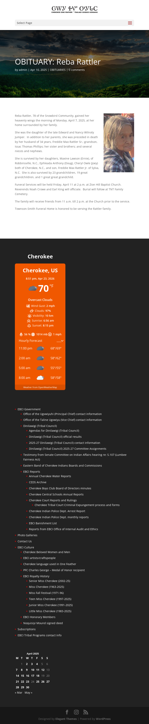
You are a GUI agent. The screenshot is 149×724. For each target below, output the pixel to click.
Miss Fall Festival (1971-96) (46, 593)
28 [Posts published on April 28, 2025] (17, 687)
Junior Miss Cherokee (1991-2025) (51, 605)
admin (23, 70)
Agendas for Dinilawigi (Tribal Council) (54, 430)
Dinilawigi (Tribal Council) (40, 426)
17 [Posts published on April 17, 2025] (32, 675)
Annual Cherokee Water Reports (50, 476)
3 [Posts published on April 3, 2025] (32, 664)
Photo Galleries (27, 535)
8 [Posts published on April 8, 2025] (22, 670)
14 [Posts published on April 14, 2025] (17, 675)
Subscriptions (27, 629)
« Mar (18, 692)
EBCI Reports (31, 471)
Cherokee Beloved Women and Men (46, 552)
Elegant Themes (66, 719)
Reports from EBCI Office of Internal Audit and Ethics (63, 529)
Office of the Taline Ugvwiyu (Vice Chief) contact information (62, 420)
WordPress (103, 719)
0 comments (77, 70)
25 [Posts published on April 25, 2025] (37, 681)
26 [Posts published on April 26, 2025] (42, 681)
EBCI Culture (26, 547)
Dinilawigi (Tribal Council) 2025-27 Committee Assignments (67, 448)
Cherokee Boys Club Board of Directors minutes (60, 488)
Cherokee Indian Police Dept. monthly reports (59, 517)
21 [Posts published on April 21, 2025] (17, 681)
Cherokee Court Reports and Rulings (53, 500)
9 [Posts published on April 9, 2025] (27, 670)
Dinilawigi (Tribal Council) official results (55, 437)
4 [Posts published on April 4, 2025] (37, 664)
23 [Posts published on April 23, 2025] (27, 681)
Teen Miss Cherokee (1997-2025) (50, 599)
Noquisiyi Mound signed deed (43, 623)
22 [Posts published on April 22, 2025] (22, 681)
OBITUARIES (58, 70)
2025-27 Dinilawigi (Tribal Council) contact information (64, 443)
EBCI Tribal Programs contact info (39, 635)
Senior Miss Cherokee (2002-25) (49, 581)
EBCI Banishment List (43, 523)
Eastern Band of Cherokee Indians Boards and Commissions (62, 465)
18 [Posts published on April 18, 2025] (37, 675)
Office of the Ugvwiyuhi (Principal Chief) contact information (62, 414)
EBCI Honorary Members (39, 617)
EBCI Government (29, 409)
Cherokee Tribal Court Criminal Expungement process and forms (77, 505)
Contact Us (25, 541)
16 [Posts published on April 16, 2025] (27, 675)
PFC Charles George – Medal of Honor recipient (54, 570)
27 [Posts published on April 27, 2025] (48, 681)
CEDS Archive (37, 482)
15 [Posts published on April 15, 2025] (22, 675)
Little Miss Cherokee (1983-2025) (50, 611)
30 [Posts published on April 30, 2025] (27, 687)
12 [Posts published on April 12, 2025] (42, 670)
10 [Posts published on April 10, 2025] (32, 670)
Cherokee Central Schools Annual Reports (56, 494)
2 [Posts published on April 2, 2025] (27, 664)
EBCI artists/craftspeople (39, 558)
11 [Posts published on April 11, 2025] (37, 670)
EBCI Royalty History (36, 576)
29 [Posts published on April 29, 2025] (22, 687)
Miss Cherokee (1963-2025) (46, 587)
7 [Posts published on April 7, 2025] (16, 670)
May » (28, 692)
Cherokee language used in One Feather (49, 564)
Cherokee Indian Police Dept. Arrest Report (57, 511)
